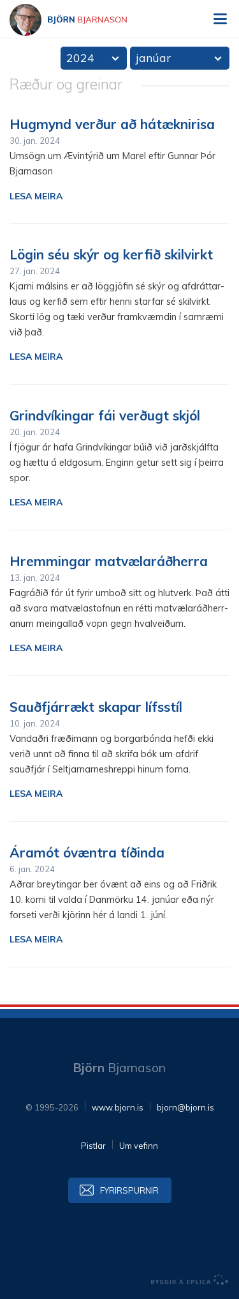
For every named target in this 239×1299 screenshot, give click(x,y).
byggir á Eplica (189, 1279)
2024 (80, 57)
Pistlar (93, 1146)
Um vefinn (138, 1146)
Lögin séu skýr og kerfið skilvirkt (111, 254)
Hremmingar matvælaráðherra (109, 561)
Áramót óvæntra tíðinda (87, 852)
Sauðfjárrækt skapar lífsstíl (96, 706)
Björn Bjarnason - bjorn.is (80, 20)
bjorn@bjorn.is (185, 1107)
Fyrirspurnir (129, 1190)
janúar (153, 57)
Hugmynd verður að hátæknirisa (112, 124)
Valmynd (220, 19)
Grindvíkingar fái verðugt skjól (105, 415)
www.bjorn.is (117, 1107)
